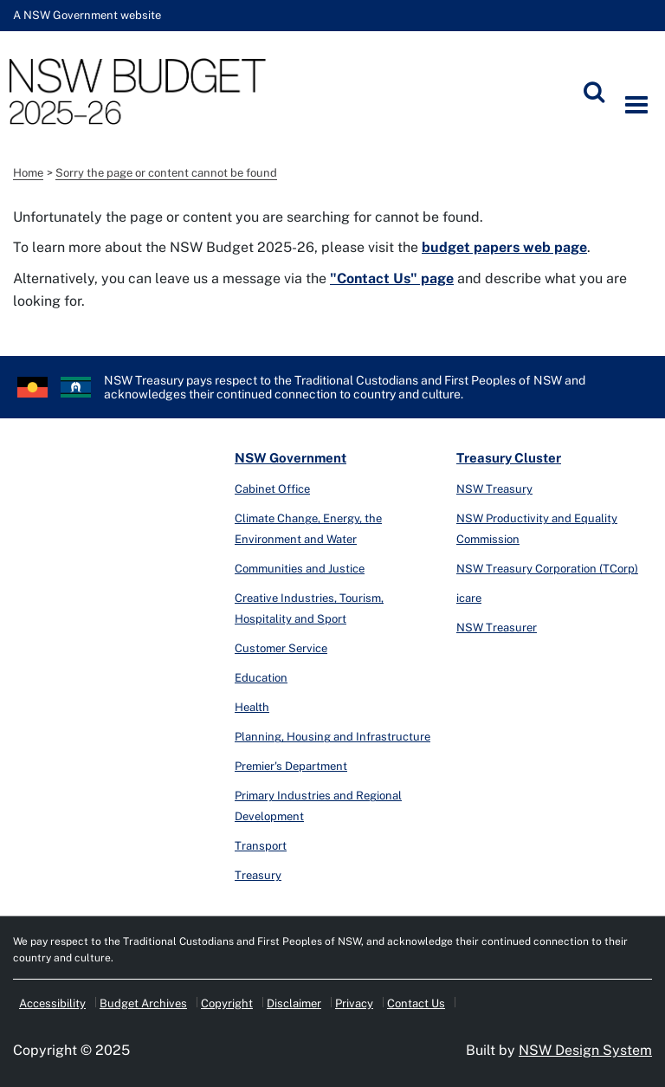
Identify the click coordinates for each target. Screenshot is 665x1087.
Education (261, 677)
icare (468, 598)
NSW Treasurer (496, 627)
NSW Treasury (494, 488)
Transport (261, 845)
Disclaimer (294, 1003)
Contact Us (416, 1003)
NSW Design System (585, 1050)
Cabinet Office (272, 488)
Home (28, 172)
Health (252, 707)
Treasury (258, 875)
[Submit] (594, 92)
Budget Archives (143, 1003)
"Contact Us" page (392, 278)
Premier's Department (291, 766)
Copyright (227, 1003)
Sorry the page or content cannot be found (166, 172)
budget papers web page (504, 247)
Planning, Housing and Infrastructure (332, 736)
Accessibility (52, 1003)
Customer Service (281, 648)
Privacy (354, 1003)
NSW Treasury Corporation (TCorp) (547, 568)
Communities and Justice (300, 568)
